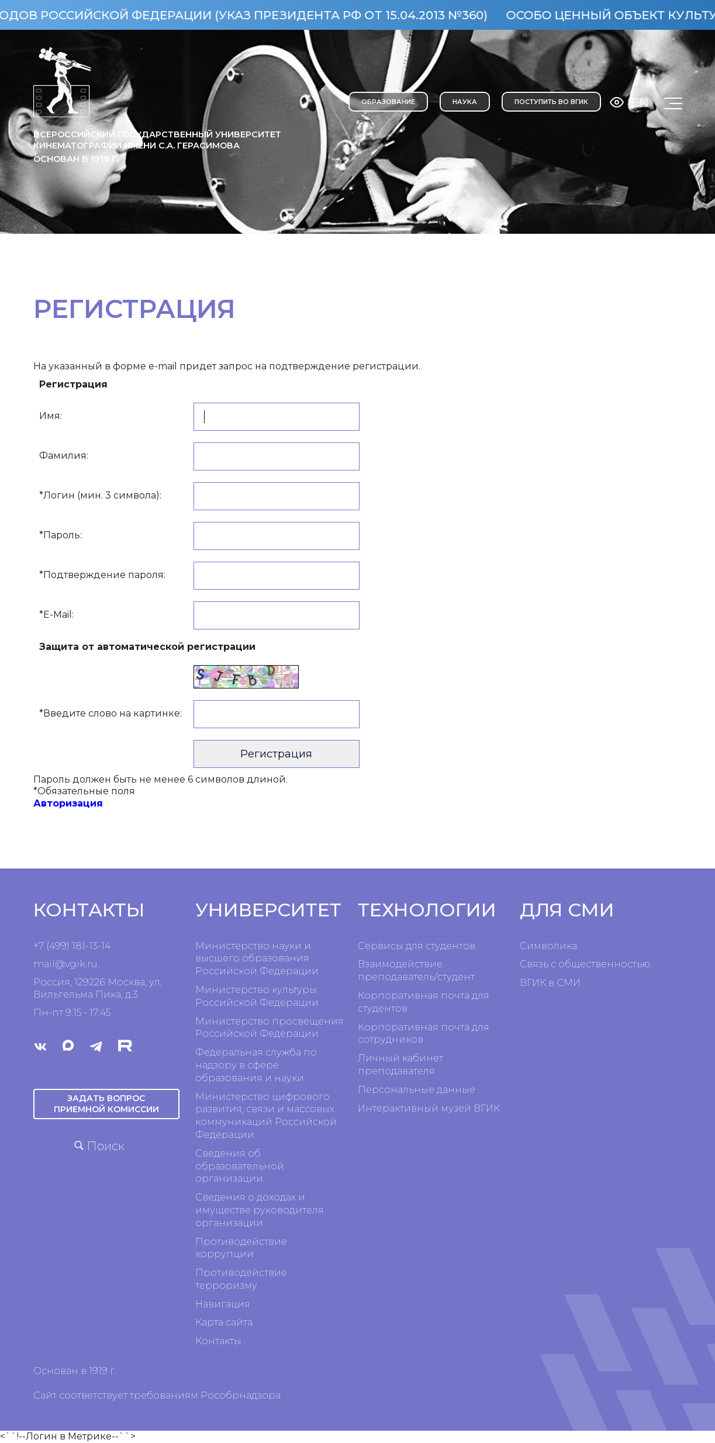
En (640, 102)
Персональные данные (416, 1089)
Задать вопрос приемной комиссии (106, 1104)
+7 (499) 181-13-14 (71, 945)
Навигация (222, 1304)
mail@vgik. (60, 964)
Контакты (218, 1341)
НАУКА (465, 102)
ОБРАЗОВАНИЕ (388, 102)
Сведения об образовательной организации (239, 1166)
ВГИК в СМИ (550, 982)
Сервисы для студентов (416, 945)
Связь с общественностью (585, 964)
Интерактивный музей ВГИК (429, 1108)
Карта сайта (224, 1322)
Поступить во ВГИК (551, 102)
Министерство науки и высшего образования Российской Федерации (257, 958)
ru (92, 964)
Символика (548, 945)
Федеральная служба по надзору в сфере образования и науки (256, 1065)
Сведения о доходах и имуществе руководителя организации (259, 1210)
